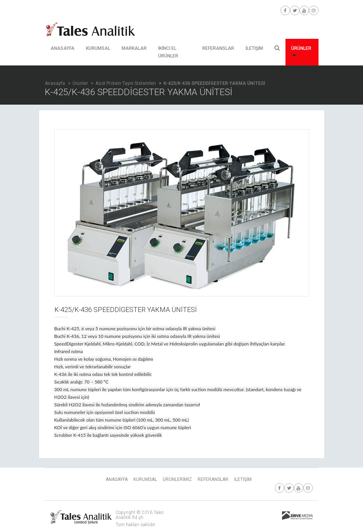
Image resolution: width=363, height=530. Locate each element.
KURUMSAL (98, 48)
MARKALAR (134, 48)
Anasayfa (55, 83)
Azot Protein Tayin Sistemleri (125, 83)
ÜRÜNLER (301, 51)
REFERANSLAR (218, 48)
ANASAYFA (63, 48)
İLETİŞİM (254, 48)
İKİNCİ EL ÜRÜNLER (168, 52)
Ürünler (80, 83)
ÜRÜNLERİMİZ (177, 479)
